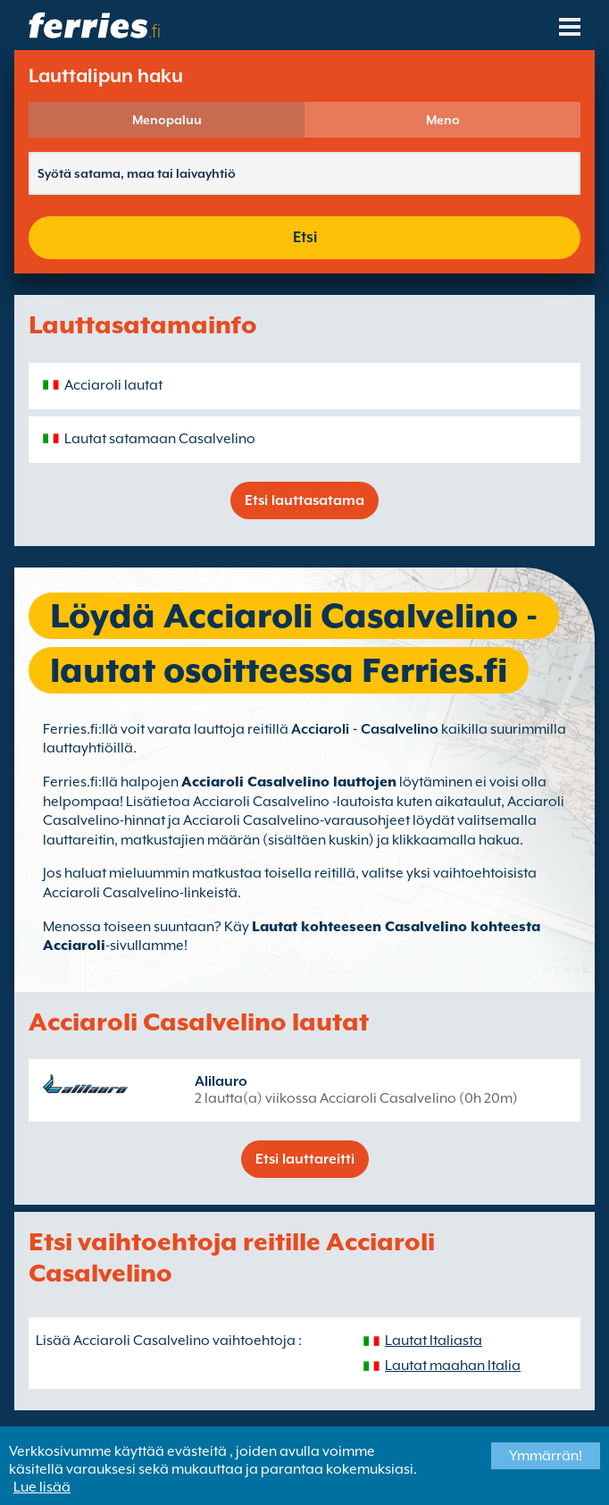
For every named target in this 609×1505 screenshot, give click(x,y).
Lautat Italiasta (433, 1341)
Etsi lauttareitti (305, 1159)
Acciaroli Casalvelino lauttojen (288, 782)
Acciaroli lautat (113, 385)
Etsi (305, 237)
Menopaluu (167, 120)
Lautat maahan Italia (453, 1366)
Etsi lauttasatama (304, 500)
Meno (443, 120)
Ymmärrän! (545, 1456)
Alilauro (221, 1081)
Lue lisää (42, 1487)
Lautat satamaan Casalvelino (159, 439)
